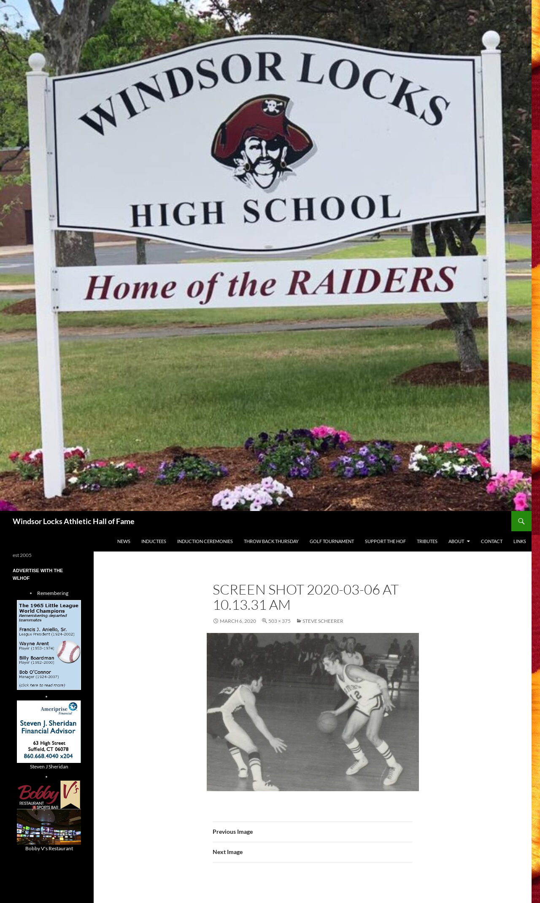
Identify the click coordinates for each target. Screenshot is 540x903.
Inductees (153, 541)
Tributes (427, 541)
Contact (491, 541)
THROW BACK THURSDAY (271, 541)
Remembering (52, 593)
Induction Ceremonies (205, 541)
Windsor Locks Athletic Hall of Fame (74, 521)
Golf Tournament (332, 541)
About (456, 541)
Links (519, 541)
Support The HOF (385, 541)
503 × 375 (279, 621)
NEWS (123, 541)
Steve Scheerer (322, 621)
